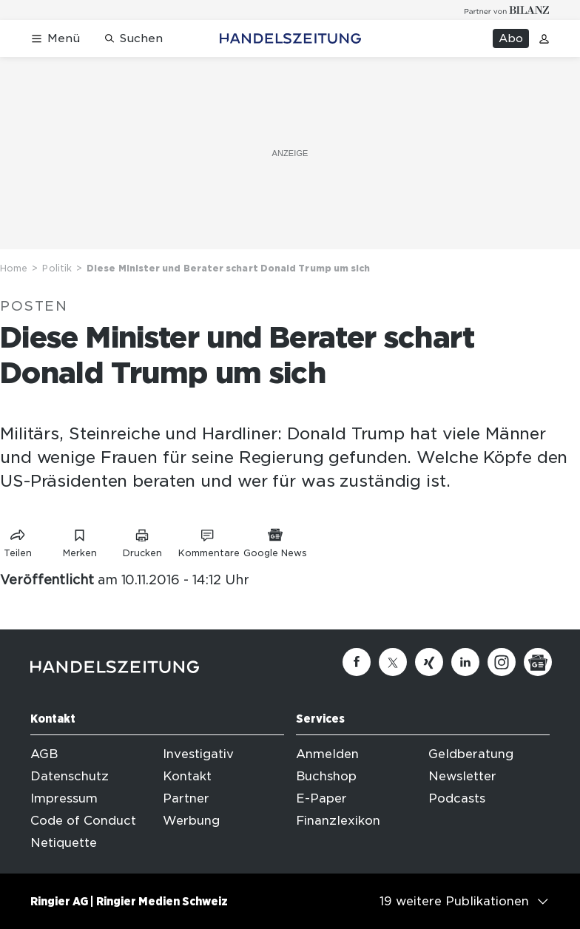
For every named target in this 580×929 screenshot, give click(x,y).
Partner (186, 798)
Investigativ (198, 754)
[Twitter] (393, 662)
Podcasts (456, 798)
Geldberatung (470, 754)
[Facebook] (357, 662)
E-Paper (321, 798)
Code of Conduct (83, 821)
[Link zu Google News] (275, 540)
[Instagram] (502, 662)
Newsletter (462, 776)
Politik (57, 268)
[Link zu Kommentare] (208, 540)
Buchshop (326, 776)
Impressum (64, 798)
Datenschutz (69, 776)
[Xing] (429, 662)
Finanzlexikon (338, 821)
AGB (44, 754)
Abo (511, 38)
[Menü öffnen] (55, 39)
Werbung (191, 821)
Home (13, 268)
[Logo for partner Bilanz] (507, 10)
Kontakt (187, 776)
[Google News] (538, 662)
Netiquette (63, 843)
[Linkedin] (465, 662)
